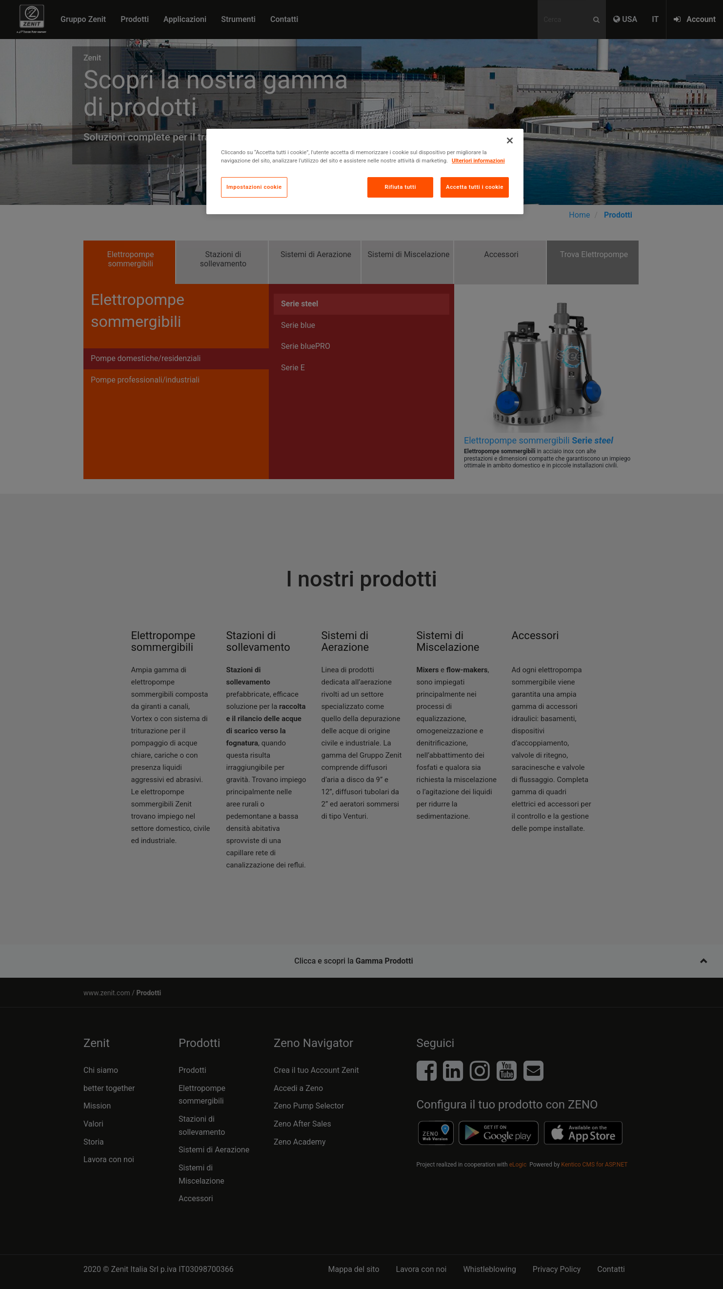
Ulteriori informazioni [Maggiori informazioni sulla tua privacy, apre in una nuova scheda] (478, 160)
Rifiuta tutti (400, 186)
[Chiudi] (510, 140)
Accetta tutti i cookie (474, 186)
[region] (364, 171)
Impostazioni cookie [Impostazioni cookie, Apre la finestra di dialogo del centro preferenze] (254, 186)
